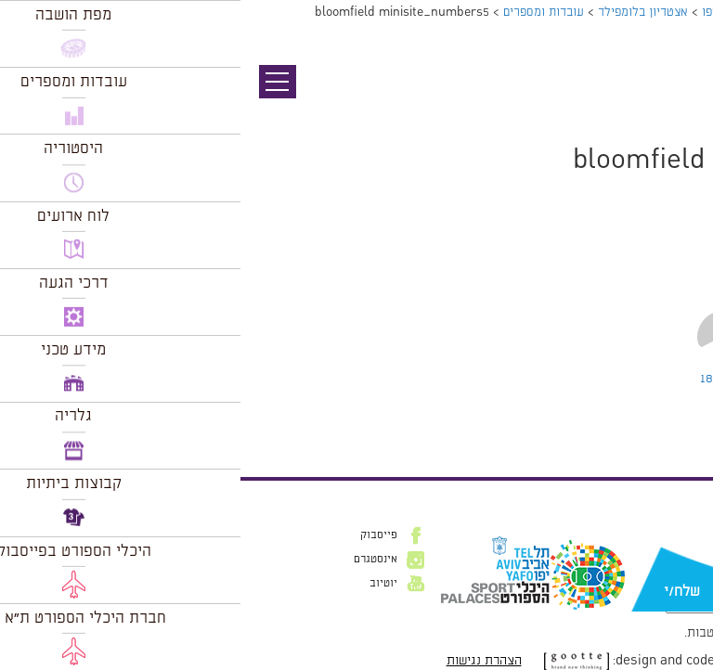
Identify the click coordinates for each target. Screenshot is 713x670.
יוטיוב (143, 583)
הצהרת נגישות (243, 660)
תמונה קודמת (678, 97)
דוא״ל (674, 563)
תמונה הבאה (680, 116)
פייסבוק (138, 535)
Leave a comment (534, 378)
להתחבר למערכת (651, 418)
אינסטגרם (135, 559)
